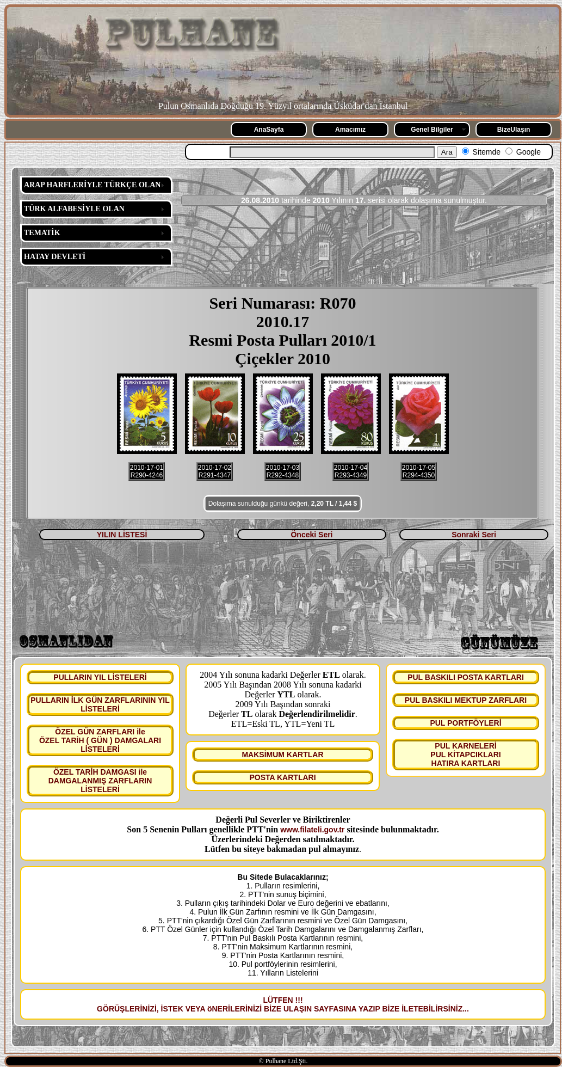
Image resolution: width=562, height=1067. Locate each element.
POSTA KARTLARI (282, 777)
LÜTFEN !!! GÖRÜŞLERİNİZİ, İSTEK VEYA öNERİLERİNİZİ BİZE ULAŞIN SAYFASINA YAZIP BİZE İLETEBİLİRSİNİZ (279, 1004)
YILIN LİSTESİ (122, 534)
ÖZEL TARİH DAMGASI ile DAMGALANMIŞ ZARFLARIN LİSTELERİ (100, 781)
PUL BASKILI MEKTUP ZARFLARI (466, 700)
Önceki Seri (311, 534)
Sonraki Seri (474, 534)
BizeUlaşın (513, 129)
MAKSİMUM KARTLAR (282, 754)
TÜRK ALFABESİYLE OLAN (74, 209)
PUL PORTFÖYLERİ (465, 723)
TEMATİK (42, 233)
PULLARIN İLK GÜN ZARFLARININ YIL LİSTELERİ (100, 704)
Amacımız (350, 129)
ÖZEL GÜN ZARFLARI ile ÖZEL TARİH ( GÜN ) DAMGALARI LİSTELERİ (100, 740)
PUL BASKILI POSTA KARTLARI (465, 677)
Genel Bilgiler (432, 129)
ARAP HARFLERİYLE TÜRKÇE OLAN (92, 185)
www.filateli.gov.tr (312, 829)
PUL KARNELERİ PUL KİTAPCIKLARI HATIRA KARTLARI (465, 754)
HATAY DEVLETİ (54, 257)
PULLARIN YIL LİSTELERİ (99, 677)
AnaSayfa (269, 129)
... (465, 1008)
